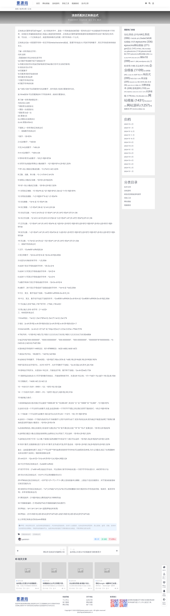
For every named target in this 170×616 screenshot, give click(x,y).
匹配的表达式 (26, 534)
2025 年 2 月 (129, 124)
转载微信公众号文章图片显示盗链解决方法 (53, 584)
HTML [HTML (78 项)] (140, 48)
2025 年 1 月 (129, 127)
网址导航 (66, 604)
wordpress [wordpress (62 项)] (144, 61)
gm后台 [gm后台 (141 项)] (130, 48)
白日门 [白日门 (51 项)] (142, 92)
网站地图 (89, 602)
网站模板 (127, 201)
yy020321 (23, 539)
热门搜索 (66, 602)
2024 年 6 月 (129, 153)
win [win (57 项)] (137, 57)
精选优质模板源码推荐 (132, 194)
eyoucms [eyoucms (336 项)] (144, 41)
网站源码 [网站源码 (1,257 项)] (138, 105)
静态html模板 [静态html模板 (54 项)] (139, 109)
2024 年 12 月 (129, 131)
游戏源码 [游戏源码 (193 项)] (139, 88)
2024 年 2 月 (129, 167)
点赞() (112, 539)
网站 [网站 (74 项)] (135, 96)
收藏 (104, 539)
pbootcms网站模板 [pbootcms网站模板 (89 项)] (140, 54)
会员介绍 (89, 600)
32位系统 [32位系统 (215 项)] (131, 34)
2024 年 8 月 (129, 146)
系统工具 (127, 198)
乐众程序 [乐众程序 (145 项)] (142, 65)
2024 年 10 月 (129, 138)
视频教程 (127, 205)
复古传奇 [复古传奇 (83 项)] (142, 82)
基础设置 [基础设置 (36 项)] (133, 82)
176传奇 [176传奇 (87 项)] (135, 38)
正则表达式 (36, 534)
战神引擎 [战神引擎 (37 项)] (131, 85)
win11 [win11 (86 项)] (135, 61)
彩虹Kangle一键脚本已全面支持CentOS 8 (107, 584)
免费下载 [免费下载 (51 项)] (138, 75)
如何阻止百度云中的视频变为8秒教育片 (27, 584)
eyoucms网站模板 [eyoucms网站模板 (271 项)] (136, 45)
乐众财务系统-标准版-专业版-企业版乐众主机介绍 (80, 584)
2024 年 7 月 (129, 149)
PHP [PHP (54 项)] (131, 57)
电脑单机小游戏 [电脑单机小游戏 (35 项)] (132, 91)
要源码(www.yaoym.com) (84, 610)
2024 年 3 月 (129, 164)
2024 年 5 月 (129, 157)
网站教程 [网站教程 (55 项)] (143, 96)
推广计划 (89, 604)
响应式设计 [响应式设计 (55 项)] (136, 78)
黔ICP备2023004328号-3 (85, 612)
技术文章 (23, 9)
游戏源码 (127, 190)
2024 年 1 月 (129, 171)
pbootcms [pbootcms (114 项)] (134, 51)
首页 (17, 9)
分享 (97, 539)
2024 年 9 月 (129, 142)
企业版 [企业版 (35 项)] (131, 74)
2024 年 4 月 (129, 160)
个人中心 (66, 600)
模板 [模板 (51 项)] (138, 85)
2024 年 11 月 (129, 135)
